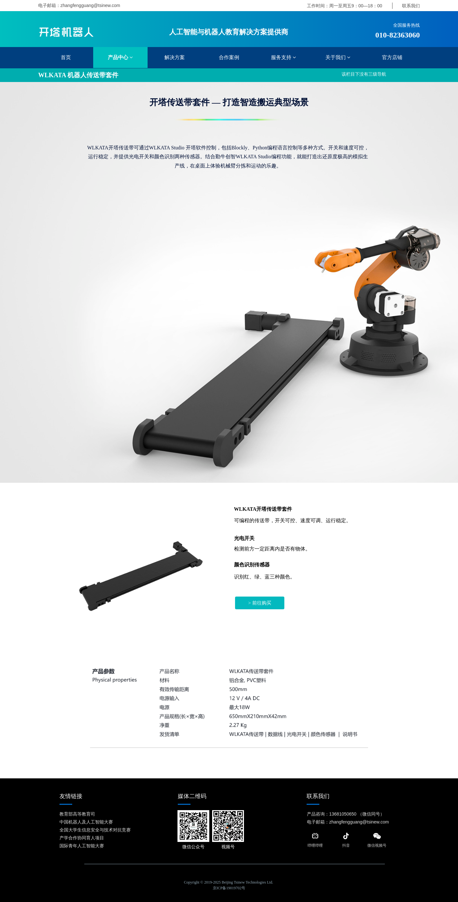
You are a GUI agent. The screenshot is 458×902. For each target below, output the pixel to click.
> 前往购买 (259, 603)
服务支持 (283, 57)
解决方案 (174, 57)
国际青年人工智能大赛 (81, 845)
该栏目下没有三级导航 (364, 74)
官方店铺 (392, 57)
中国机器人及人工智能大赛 (86, 821)
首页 (66, 57)
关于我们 (337, 57)
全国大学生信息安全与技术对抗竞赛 (95, 829)
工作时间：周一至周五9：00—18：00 (344, 5)
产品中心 (120, 57)
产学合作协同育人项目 (81, 837)
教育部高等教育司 (77, 814)
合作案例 (229, 57)
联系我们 (411, 5)
